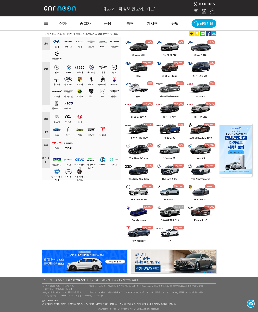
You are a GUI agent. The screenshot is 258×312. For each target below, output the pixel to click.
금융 (107, 23)
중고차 (85, 23)
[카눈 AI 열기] (250, 304)
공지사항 (106, 280)
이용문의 (93, 280)
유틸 (175, 23)
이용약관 (60, 280)
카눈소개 (47, 280)
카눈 (60, 8)
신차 (62, 23)
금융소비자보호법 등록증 (126, 280)
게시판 (152, 23)
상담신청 (206, 23)
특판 (130, 23)
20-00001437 (66, 295)
